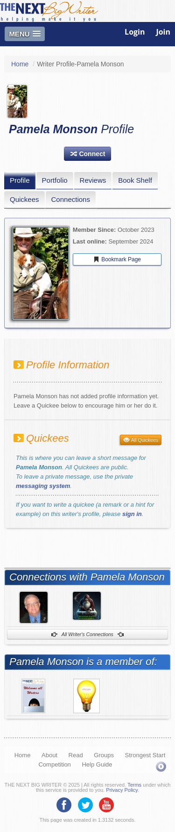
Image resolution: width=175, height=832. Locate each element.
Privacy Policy (122, 790)
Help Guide (97, 764)
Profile (20, 180)
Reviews (93, 180)
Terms (134, 785)
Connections (70, 199)
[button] (88, 154)
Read (76, 755)
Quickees (24, 199)
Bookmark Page (117, 259)
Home (19, 64)
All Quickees (140, 440)
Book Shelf (135, 180)
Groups (104, 755)
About (49, 755)
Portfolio (55, 180)
